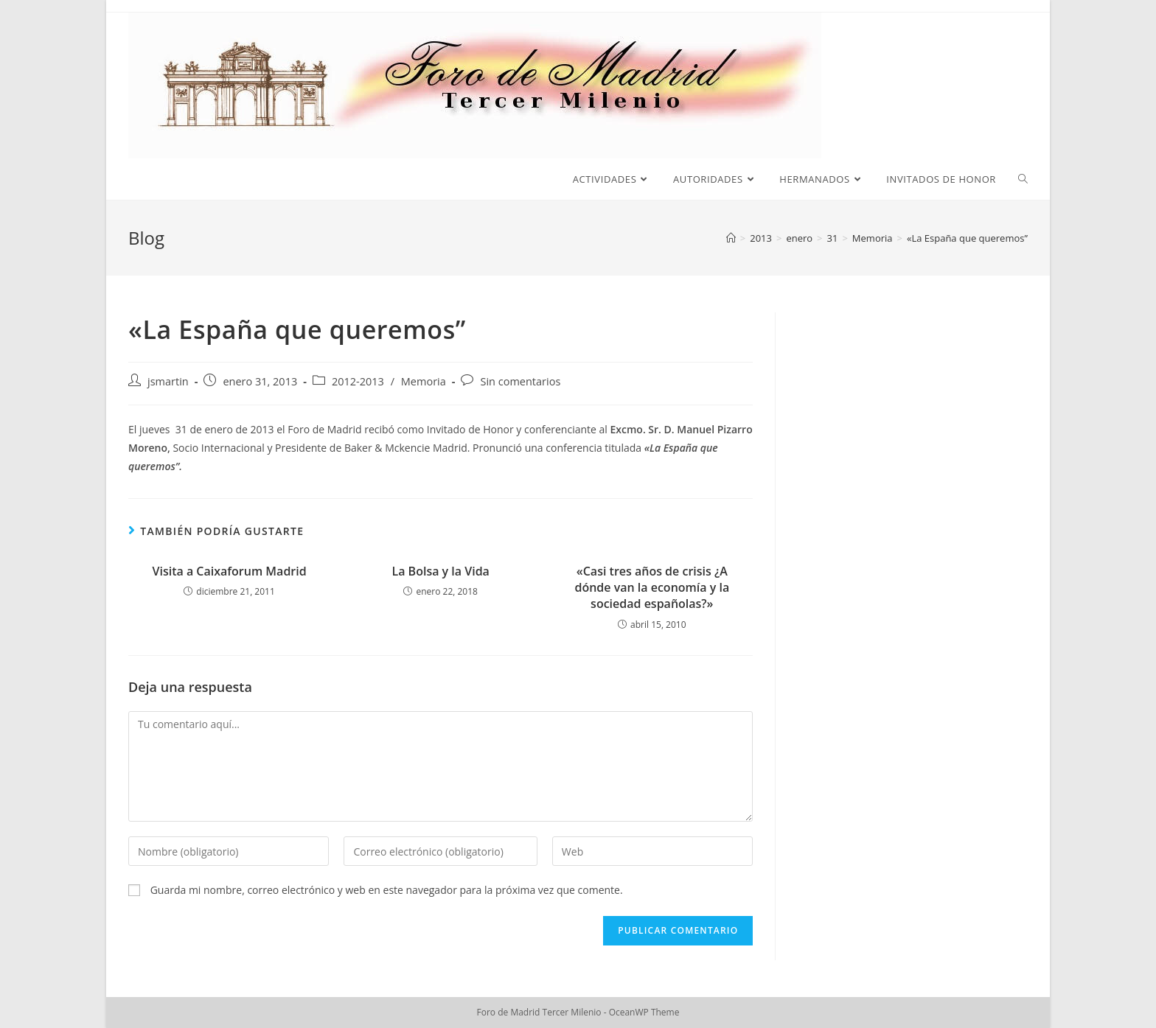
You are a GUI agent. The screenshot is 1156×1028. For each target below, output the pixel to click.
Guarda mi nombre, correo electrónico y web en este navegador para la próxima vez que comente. (386, 890)
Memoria (423, 381)
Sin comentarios (520, 381)
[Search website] (1023, 179)
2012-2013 (358, 381)
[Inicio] (731, 238)
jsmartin (168, 381)
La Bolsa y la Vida (440, 571)
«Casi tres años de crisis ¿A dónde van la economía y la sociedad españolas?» (651, 587)
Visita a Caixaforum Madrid (229, 571)
